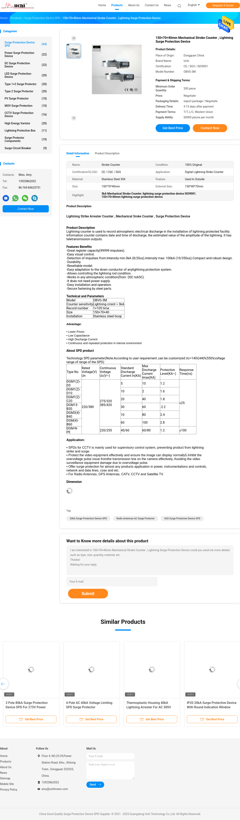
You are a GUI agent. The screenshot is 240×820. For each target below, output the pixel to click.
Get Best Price (173, 128)
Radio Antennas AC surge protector (136, 518)
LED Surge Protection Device (26, 75)
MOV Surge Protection (26, 106)
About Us (5, 767)
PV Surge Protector (26, 98)
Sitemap (5, 778)
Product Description (107, 153)
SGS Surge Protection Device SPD (182, 518)
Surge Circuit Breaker (26, 148)
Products (5, 761)
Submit (88, 593)
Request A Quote (223, 5)
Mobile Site (7, 784)
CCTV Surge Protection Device (26, 114)
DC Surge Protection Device (26, 65)
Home (4, 756)
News (3, 772)
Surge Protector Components (26, 139)
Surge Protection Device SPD (26, 44)
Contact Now (26, 208)
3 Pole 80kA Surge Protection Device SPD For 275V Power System (27, 707)
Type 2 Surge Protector (26, 91)
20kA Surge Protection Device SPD (88, 518)
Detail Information (77, 153)
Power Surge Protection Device (26, 54)
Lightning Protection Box (26, 131)
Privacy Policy (8, 789)
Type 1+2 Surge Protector (26, 84)
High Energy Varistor (26, 123)
